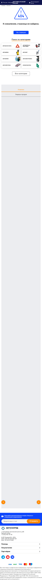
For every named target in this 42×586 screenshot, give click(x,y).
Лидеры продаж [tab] (21, 94)
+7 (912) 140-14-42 (6, 534)
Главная (3, 5)
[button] (7, 2)
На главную (21, 32)
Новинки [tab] (21, 89)
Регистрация (34, 1)
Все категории (21, 74)
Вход (32, 3)
